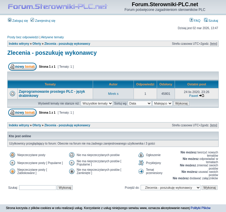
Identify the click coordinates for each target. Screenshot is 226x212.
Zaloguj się (18, 20)
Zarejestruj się (43, 20)
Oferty (37, 43)
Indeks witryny (19, 43)
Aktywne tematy (52, 37)
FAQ (195, 20)
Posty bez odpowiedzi (22, 37)
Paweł (193, 95)
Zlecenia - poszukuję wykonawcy (67, 43)
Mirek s (113, 93)
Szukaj (211, 20)
